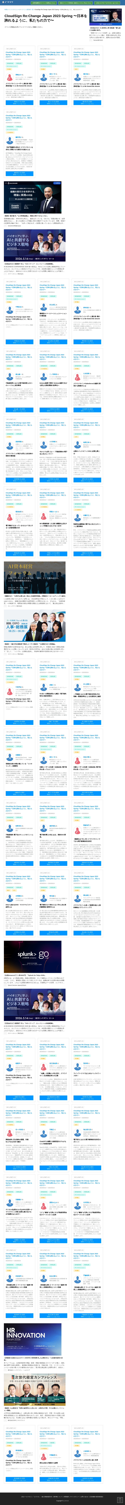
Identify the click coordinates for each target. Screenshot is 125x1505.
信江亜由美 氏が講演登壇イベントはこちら (53, 1098)
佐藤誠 (18, 755)
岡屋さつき (53, 512)
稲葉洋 (18, 1063)
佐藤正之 (86, 515)
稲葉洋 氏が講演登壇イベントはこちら (19, 1098)
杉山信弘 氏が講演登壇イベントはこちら (53, 342)
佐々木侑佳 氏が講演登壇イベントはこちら (19, 1168)
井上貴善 (86, 684)
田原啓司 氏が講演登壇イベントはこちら (19, 1315)
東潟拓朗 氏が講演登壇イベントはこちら (19, 1479)
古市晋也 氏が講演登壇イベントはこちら (87, 1241)
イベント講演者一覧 (27, 9)
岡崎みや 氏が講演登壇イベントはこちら (19, 102)
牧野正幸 (86, 442)
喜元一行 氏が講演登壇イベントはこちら (53, 102)
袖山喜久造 (87, 1129)
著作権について (57, 1496)
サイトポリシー (74, 1496)
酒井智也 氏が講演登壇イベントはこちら (53, 863)
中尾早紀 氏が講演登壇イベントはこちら (19, 722)
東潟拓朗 (19, 1450)
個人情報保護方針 (47, 1496)
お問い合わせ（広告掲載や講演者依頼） (92, 1496)
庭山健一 (19, 374)
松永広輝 (52, 1276)
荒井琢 (85, 1063)
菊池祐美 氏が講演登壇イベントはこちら (19, 554)
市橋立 (51, 1129)
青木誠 (51, 896)
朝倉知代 (86, 825)
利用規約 (66, 1496)
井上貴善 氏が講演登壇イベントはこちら (87, 722)
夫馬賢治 (19, 896)
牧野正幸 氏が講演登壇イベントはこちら (87, 480)
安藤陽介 (19, 1199)
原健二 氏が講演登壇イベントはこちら (53, 722)
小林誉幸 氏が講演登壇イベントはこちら (87, 1479)
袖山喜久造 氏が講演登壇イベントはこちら (87, 1168)
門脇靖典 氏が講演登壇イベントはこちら (87, 1315)
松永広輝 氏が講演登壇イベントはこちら (53, 1315)
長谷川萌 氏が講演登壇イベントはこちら (87, 793)
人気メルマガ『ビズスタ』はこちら (107, 3)
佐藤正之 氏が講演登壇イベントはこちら (87, 554)
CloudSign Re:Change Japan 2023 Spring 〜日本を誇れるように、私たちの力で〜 (19, 54)
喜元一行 (52, 74)
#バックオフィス (11, 48)
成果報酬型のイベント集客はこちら (43, 3)
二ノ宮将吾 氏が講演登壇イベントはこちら (53, 410)
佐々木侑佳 (20, 1129)
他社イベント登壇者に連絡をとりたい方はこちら (75, 3)
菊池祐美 (19, 512)
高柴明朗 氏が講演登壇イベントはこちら (19, 480)
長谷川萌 (86, 757)
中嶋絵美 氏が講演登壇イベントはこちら (53, 1479)
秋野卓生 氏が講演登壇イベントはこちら (19, 863)
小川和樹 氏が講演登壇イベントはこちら (53, 480)
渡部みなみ (53, 1202)
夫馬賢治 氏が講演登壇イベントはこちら (19, 933)
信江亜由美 (53, 1063)
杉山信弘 (52, 305)
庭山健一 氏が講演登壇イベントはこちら (19, 410)
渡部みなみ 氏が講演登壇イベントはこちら (53, 1241)
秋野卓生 (19, 826)
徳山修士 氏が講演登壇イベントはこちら (87, 933)
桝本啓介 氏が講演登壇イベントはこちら (87, 342)
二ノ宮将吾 (53, 374)
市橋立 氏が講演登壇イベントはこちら (53, 1168)
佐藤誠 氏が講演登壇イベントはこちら (19, 793)
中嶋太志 (19, 307)
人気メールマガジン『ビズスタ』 (30, 1496)
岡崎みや (19, 75)
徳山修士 (86, 895)
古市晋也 (86, 1202)
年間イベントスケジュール (12, 9)
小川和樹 (52, 441)
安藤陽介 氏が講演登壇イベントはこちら (19, 1241)
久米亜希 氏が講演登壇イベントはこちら (87, 410)
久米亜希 (86, 373)
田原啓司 (19, 1276)
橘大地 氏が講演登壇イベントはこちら (87, 102)
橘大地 (85, 74)
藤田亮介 (19, 137)
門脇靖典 (86, 1275)
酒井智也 (52, 826)
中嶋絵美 (52, 1455)
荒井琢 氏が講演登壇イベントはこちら (87, 1098)
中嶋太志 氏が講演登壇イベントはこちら (19, 342)
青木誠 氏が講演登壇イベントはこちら (53, 933)
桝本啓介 (86, 307)
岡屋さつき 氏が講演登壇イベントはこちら (53, 554)
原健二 (51, 685)
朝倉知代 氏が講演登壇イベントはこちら (87, 863)
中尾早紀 (19, 687)
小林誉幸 (86, 1451)
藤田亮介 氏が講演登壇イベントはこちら (19, 173)
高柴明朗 (19, 441)
